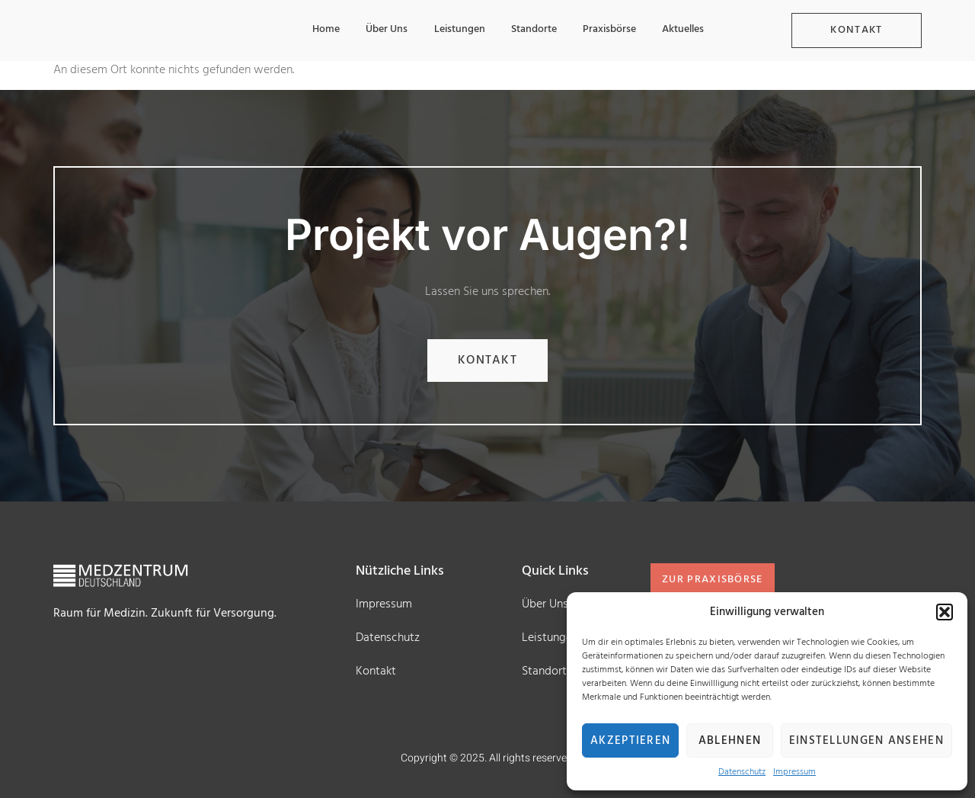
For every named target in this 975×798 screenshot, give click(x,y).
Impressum (794, 772)
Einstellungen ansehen (866, 741)
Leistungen (454, 30)
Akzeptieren (630, 741)
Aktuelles (682, 30)
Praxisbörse (607, 30)
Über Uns (380, 30)
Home (318, 30)
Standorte (530, 30)
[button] (944, 612)
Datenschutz (742, 772)
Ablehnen (729, 741)
